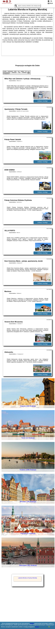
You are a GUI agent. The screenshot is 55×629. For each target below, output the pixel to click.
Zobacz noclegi (42, 101)
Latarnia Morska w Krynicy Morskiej (27, 578)
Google (32, 623)
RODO (37, 627)
